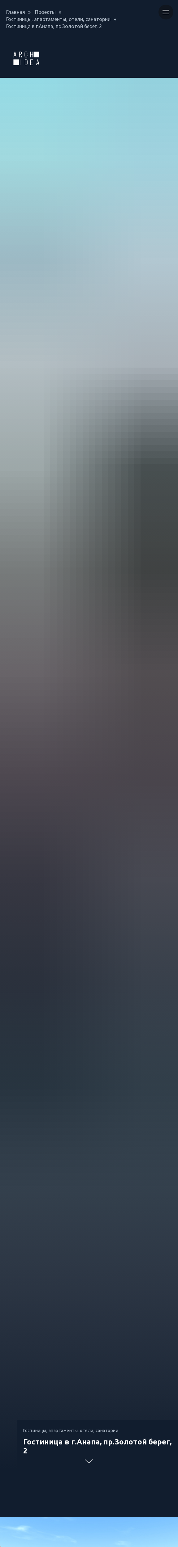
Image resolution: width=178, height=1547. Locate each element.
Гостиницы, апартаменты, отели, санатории (58, 19)
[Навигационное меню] (166, 12)
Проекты (45, 12)
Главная (15, 12)
